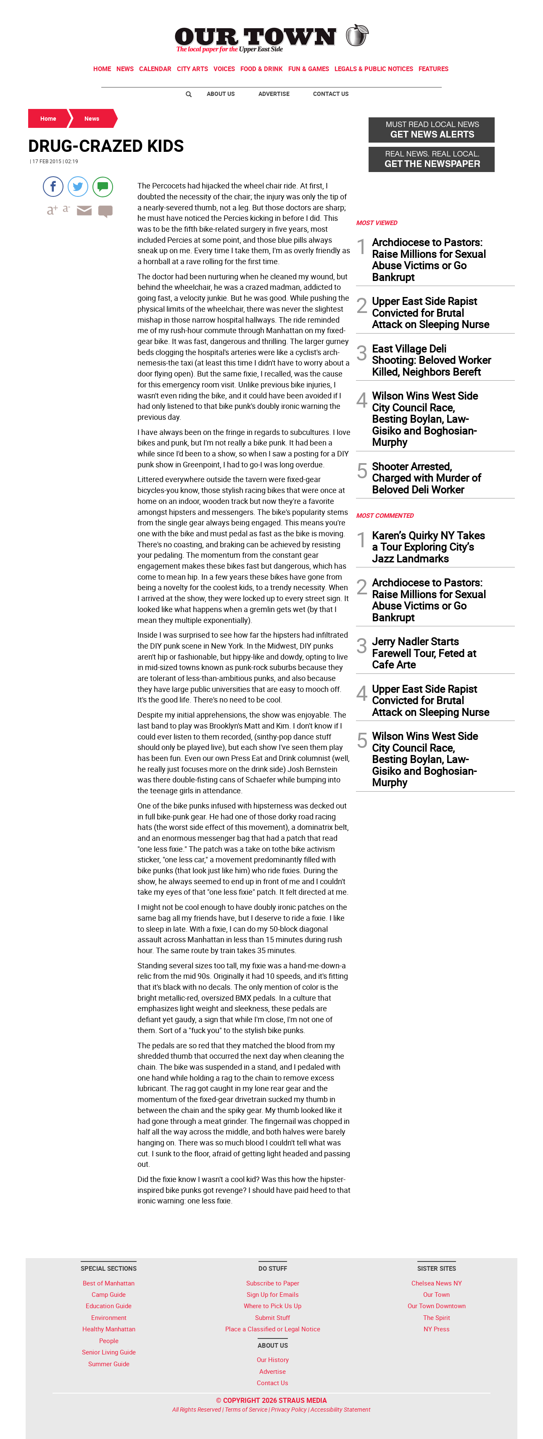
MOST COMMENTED (385, 515)
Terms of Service (246, 1409)
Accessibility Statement (341, 1409)
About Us (221, 94)
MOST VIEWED (376, 222)
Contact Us (331, 94)
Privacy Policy (289, 1409)
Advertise (274, 94)
